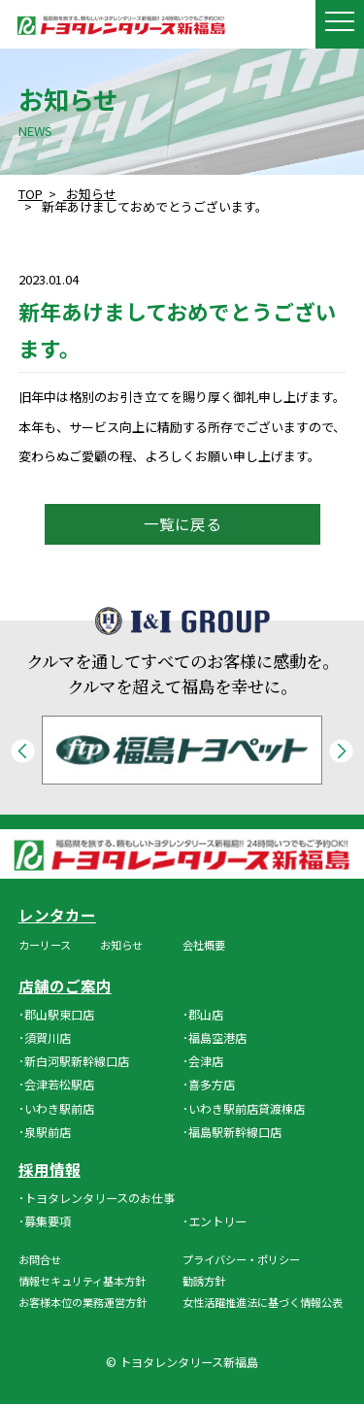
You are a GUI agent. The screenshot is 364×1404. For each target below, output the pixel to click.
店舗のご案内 (65, 986)
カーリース (44, 945)
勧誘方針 (203, 1280)
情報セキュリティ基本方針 (82, 1280)
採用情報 (49, 1170)
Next (341, 751)
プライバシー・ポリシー (241, 1259)
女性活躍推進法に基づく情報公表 (262, 1302)
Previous (23, 751)
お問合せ (39, 1259)
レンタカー (57, 915)
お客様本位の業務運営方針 (82, 1302)
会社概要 (203, 945)
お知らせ (121, 945)
